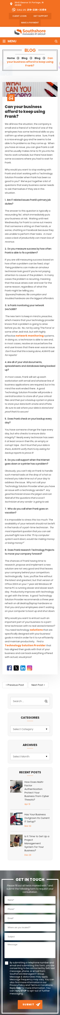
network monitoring (30, 336)
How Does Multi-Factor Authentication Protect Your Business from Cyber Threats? (36, 790)
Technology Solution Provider (25, 645)
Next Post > (38, 685)
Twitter (16, 668)
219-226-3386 (37, 10)
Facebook (9, 668)
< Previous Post (15, 685)
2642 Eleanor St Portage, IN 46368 (29, 3)
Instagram (29, 668)
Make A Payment (30, 22)
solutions (36, 630)
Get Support (40, 16)
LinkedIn (22, 668)
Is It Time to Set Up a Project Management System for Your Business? (36, 843)
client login (19, 16)
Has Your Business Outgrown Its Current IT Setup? (37, 818)
